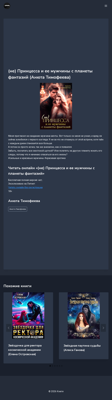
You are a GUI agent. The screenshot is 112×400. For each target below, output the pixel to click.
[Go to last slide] (8, 328)
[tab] (50, 366)
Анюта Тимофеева (17, 209)
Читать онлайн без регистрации (25, 187)
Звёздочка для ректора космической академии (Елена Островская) (25, 350)
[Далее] (103, 328)
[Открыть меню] (105, 5)
